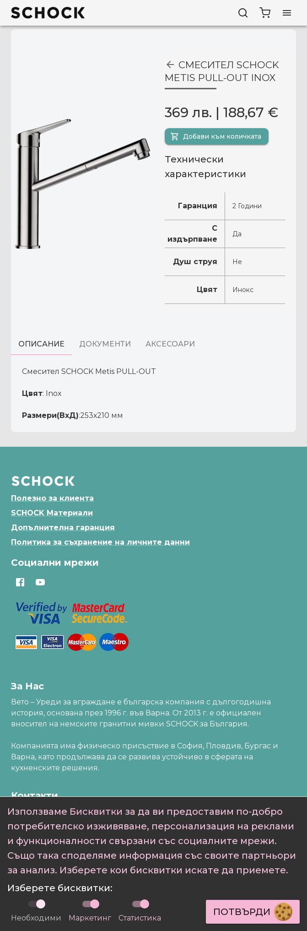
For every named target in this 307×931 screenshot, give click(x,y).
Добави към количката (215, 136)
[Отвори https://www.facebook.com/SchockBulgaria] (20, 582)
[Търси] (243, 13)
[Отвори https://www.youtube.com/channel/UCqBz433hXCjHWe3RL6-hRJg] (40, 582)
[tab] (41, 344)
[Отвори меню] (287, 13)
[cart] (265, 13)
